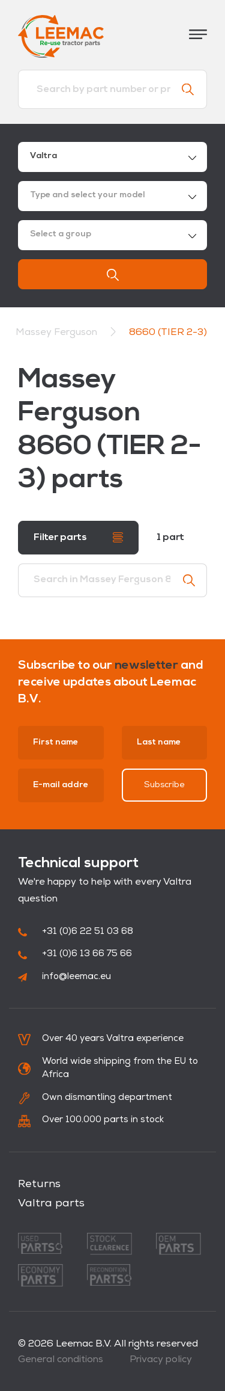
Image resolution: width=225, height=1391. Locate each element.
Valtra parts (51, 1203)
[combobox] (112, 157)
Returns (39, 1184)
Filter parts (78, 537)
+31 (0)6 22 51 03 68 (75, 931)
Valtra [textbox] (43, 156)
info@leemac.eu (64, 976)
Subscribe (164, 785)
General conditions (60, 1360)
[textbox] (112, 196)
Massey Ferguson (58, 332)
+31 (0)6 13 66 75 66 (75, 954)
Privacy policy (161, 1360)
